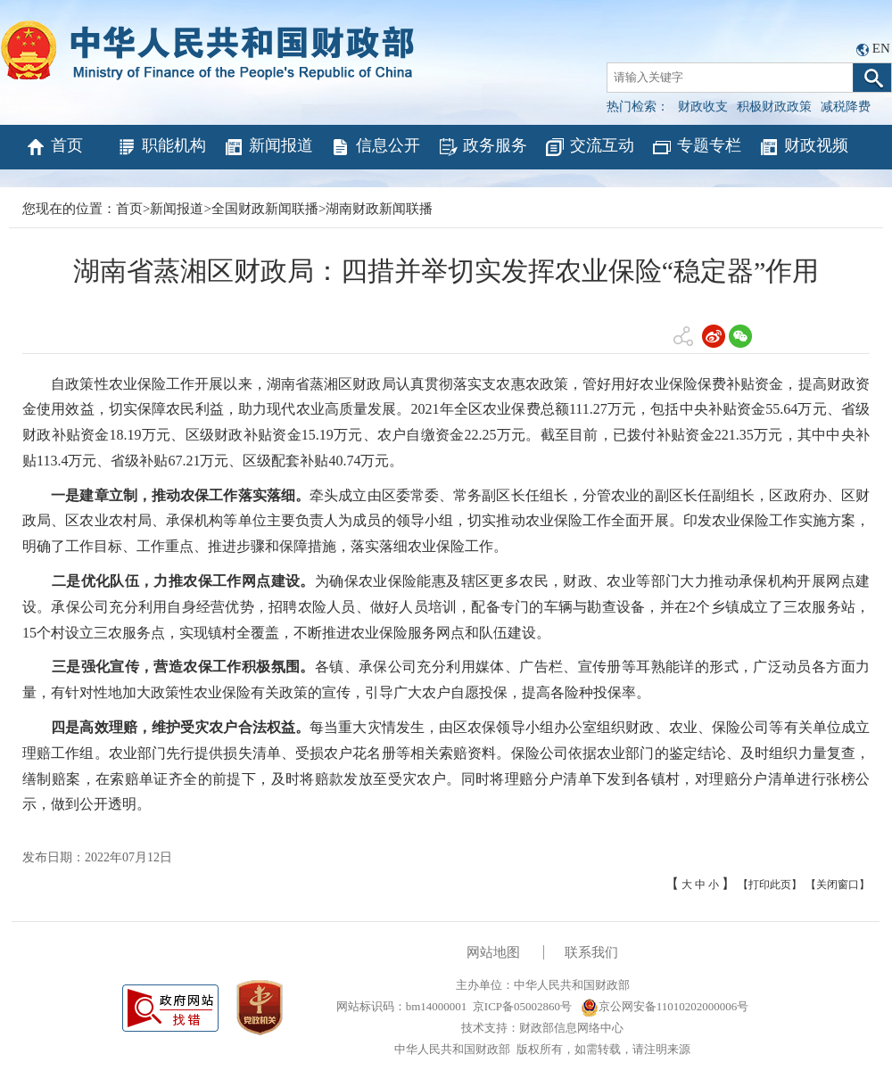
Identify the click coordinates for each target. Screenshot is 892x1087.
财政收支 (703, 106)
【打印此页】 (770, 884)
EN (881, 48)
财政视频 (803, 147)
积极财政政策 (774, 106)
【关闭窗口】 (837, 884)
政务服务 (482, 147)
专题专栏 (696, 147)
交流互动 (589, 147)
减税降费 (846, 106)
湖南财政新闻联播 (379, 209)
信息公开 (375, 147)
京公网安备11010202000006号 (665, 1006)
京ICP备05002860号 (522, 1006)
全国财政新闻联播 (264, 209)
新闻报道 (268, 147)
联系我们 (591, 952)
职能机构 (161, 147)
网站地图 (493, 952)
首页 (54, 147)
